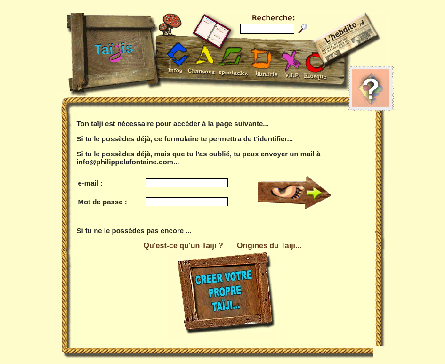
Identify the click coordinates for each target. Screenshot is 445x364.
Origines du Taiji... (269, 246)
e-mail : (90, 183)
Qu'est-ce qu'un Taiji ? (183, 246)
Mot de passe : (102, 202)
